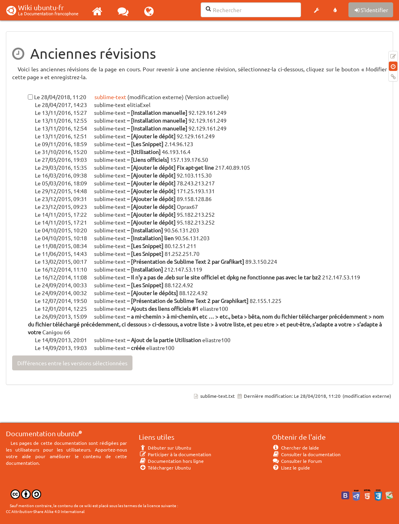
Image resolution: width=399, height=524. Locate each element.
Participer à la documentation (175, 454)
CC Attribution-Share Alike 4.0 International (45, 511)
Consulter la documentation (306, 454)
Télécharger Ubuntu (165, 467)
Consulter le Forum (297, 461)
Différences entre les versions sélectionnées (72, 362)
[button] (316, 10)
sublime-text (109, 96)
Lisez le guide (291, 467)
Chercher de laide (295, 447)
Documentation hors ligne (171, 461)
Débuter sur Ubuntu (165, 447)
